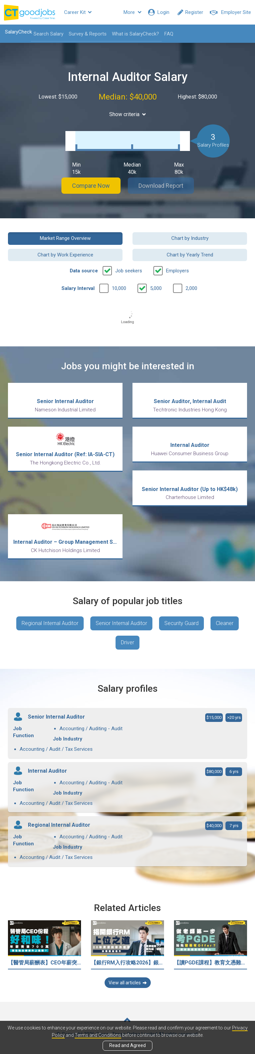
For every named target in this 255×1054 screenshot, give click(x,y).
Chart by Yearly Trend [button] (190, 255)
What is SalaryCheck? (135, 34)
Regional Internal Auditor (50, 623)
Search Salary (48, 34)
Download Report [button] (160, 185)
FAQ (168, 34)
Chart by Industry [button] (190, 238)
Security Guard (181, 623)
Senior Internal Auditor (121, 623)
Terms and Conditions (98, 1035)
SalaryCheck (18, 32)
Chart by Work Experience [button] (65, 255)
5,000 (156, 288)
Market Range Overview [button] (65, 238)
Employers (177, 271)
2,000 (191, 288)
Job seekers (128, 271)
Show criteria (127, 114)
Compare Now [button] (91, 185)
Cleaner (224, 623)
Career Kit (78, 12)
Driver (127, 642)
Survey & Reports (88, 34)
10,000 (119, 288)
